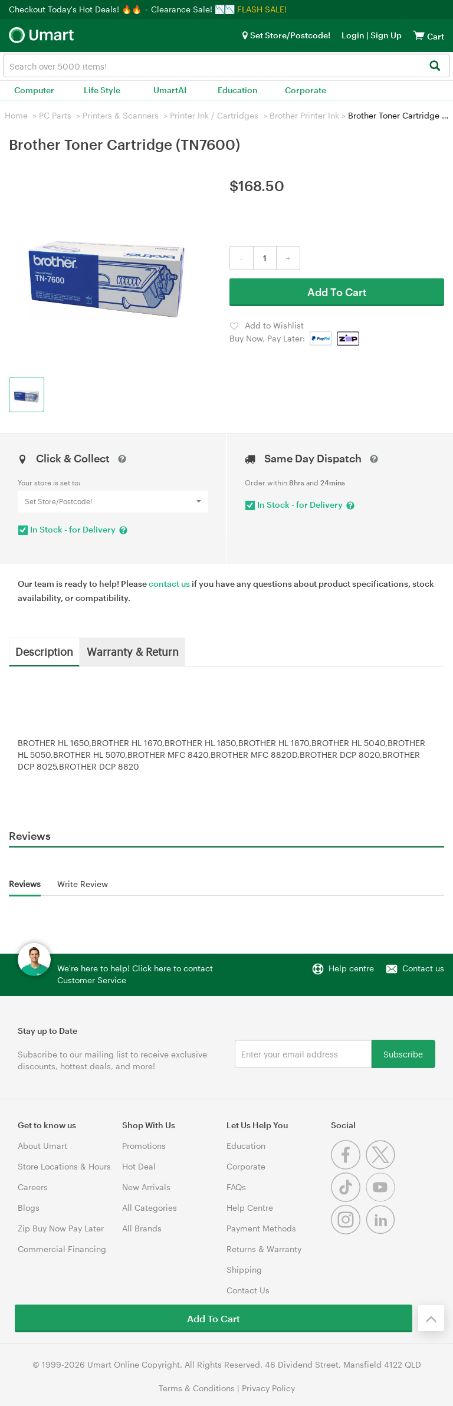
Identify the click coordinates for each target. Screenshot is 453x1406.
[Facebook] (348, 1166)
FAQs (236, 1187)
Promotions (144, 1146)
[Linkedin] (382, 1231)
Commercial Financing (62, 1249)
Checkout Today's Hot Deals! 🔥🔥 (76, 9)
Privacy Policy (268, 1388)
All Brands (142, 1228)
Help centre (351, 968)
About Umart (42, 1146)
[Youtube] (382, 1199)
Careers (33, 1187)
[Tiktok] (348, 1199)
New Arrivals (146, 1187)
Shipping (244, 1269)
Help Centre (249, 1208)
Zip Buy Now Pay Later (61, 1228)
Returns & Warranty (263, 1249)
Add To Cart (337, 291)
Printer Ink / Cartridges (214, 115)
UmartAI (169, 90)
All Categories (149, 1208)
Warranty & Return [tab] (133, 651)
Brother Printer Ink (304, 115)
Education (238, 90)
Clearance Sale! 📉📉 (193, 9)
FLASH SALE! (262, 9)
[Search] (434, 66)
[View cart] (419, 35)
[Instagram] (348, 1231)
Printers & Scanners (121, 115)
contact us (169, 584)
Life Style (102, 90)
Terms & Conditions (197, 1388)
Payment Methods (261, 1228)
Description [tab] (44, 651)
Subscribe (403, 1053)
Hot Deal (139, 1166)
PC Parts (55, 115)
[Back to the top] (431, 1318)
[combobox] (226, 65)
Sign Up (385, 35)
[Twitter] (382, 1166)
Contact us (423, 968)
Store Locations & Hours (64, 1166)
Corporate (305, 90)
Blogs (29, 1208)
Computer (34, 90)
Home (16, 115)
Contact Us (248, 1290)
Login (353, 35)
